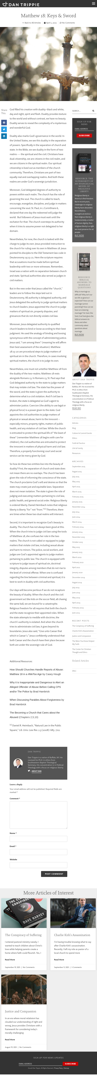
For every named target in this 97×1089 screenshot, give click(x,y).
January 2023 (77, 552)
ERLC (74, 671)
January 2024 (77, 532)
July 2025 (75, 476)
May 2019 (76, 597)
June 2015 (76, 613)
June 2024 (76, 517)
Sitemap (66, 1068)
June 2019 (76, 592)
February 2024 (78, 527)
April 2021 (76, 567)
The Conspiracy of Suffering (83, 626)
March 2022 (76, 557)
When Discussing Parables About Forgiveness (35, 699)
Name (13, 833)
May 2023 (76, 547)
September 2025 (78, 466)
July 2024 (75, 512)
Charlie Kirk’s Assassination (83, 631)
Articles (75, 423)
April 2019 (76, 602)
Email (13, 846)
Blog (74, 428)
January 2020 (77, 572)
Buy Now (79, 235)
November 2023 (78, 537)
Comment (15, 798)
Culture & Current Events (82, 433)
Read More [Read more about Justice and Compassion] (10, 1039)
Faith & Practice (78, 443)
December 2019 (78, 577)
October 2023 (77, 542)
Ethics (74, 438)
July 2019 (75, 587)
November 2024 (78, 507)
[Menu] (93, 3)
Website (13, 859)
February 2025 (77, 497)
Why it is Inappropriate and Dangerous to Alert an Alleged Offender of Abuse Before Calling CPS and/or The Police (37, 687)
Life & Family (77, 448)
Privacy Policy (58, 1068)
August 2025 (77, 471)
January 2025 (77, 502)
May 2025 (76, 481)
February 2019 (78, 608)
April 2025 (76, 486)
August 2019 (77, 582)
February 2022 (77, 562)
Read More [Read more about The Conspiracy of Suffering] (10, 959)
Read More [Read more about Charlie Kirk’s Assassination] (59, 959)
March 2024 (77, 522)
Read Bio (76, 408)
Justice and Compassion (81, 636)
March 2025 (76, 491)
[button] (4, 122)
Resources (76, 453)
